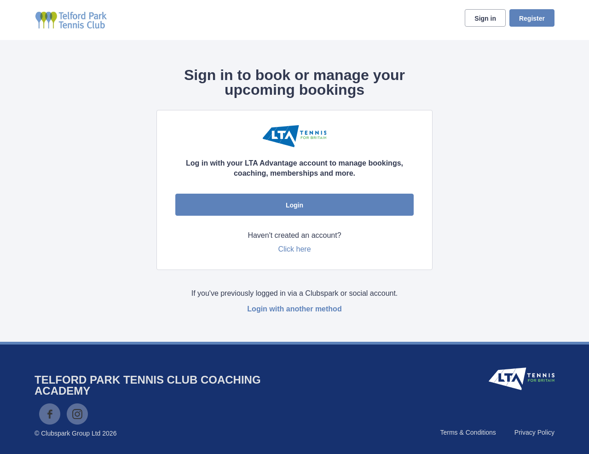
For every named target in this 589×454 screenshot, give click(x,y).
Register (532, 18)
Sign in (485, 18)
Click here (294, 249)
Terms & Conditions (468, 432)
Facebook (49, 414)
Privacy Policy (534, 432)
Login (294, 205)
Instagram (77, 414)
